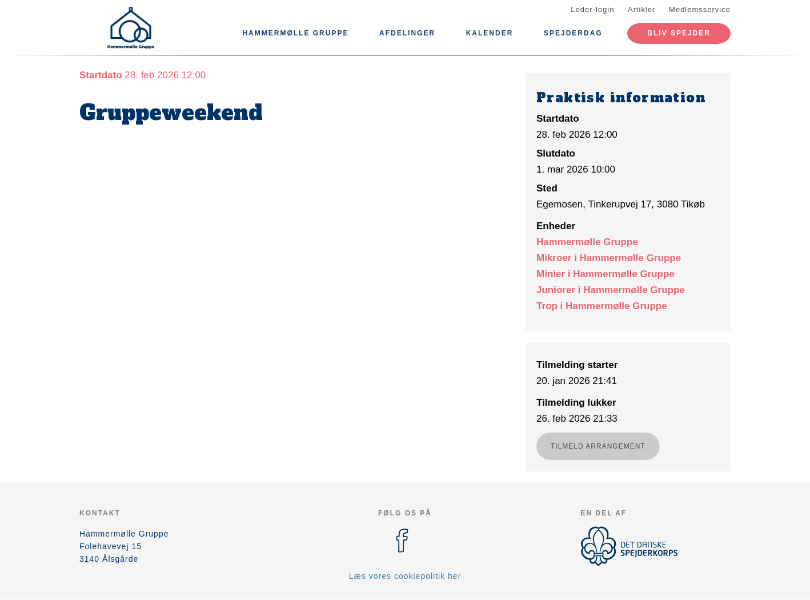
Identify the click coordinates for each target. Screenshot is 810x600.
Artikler (641, 9)
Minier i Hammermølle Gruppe (605, 274)
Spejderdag (573, 33)
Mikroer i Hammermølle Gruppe (608, 258)
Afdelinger (407, 33)
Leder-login (592, 9)
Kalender (490, 33)
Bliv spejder (679, 33)
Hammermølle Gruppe (295, 33)
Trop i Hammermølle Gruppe (601, 306)
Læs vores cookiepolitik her (405, 576)
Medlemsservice (700, 9)
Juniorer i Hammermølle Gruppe (610, 290)
